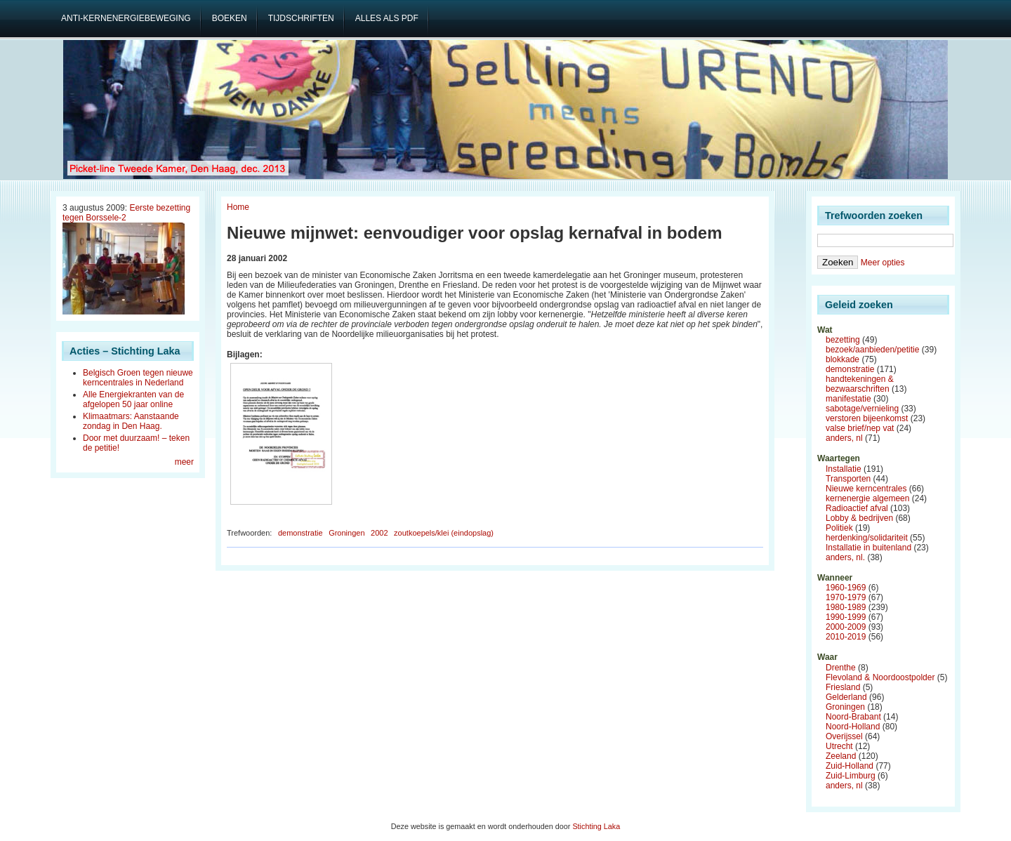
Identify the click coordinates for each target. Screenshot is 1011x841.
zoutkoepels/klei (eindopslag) (444, 533)
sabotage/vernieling (862, 408)
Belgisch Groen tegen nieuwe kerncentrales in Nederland (138, 378)
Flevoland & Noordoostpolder (880, 677)
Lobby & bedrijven (859, 518)
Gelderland (846, 697)
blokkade (842, 359)
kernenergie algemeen (867, 498)
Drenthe (841, 668)
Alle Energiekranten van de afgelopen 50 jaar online (133, 399)
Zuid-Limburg (850, 776)
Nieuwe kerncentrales (866, 489)
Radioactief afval (857, 508)
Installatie (843, 469)
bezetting (843, 340)
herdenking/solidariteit (867, 538)
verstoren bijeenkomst (867, 418)
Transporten (848, 479)
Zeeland (841, 756)
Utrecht (839, 746)
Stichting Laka (596, 826)
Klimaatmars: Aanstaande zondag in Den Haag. (131, 421)
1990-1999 (846, 617)
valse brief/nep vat (860, 428)
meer (184, 462)
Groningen (346, 533)
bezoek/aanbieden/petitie (872, 350)
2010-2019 (846, 637)
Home (238, 207)
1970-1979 (846, 597)
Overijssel (844, 736)
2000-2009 (846, 627)
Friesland (843, 687)
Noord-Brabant (853, 717)
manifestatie (848, 399)
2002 (379, 533)
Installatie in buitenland (868, 547)
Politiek (839, 528)
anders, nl (844, 438)
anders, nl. (845, 557)
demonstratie (300, 533)
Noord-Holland (853, 726)
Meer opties (883, 262)
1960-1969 (846, 587)
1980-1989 (846, 607)
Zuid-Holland (849, 766)
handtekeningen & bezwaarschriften (860, 384)
